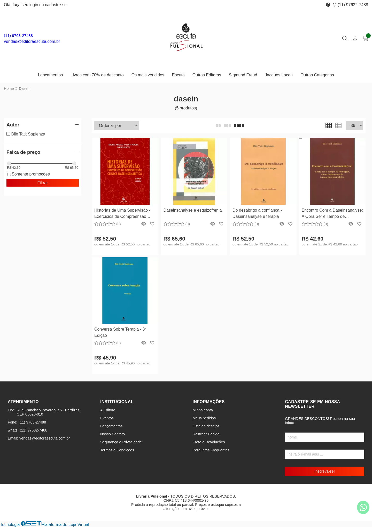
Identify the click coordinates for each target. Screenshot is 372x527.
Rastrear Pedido (206, 434)
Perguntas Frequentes (211, 450)
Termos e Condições (117, 450)
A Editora (107, 410)
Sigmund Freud (243, 75)
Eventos (107, 418)
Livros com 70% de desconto (97, 75)
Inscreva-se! (324, 471)
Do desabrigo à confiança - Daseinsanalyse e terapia (257, 213)
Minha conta (203, 410)
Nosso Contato (112, 434)
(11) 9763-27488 (18, 35)
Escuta (178, 75)
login (34, 5)
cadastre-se (56, 5)
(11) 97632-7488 (350, 5)
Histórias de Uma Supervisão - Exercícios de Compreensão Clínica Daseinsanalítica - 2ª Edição (122, 214)
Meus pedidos (204, 418)
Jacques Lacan (279, 75)
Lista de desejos (206, 426)
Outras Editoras (206, 75)
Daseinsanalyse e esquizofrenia (193, 210)
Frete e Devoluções (209, 442)
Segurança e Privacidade (121, 442)
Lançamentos (50, 75)
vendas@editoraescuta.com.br (32, 41)
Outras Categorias (317, 75)
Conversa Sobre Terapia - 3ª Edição (120, 332)
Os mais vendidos (147, 75)
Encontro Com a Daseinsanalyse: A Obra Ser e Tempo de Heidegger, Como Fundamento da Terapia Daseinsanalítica (332, 214)
